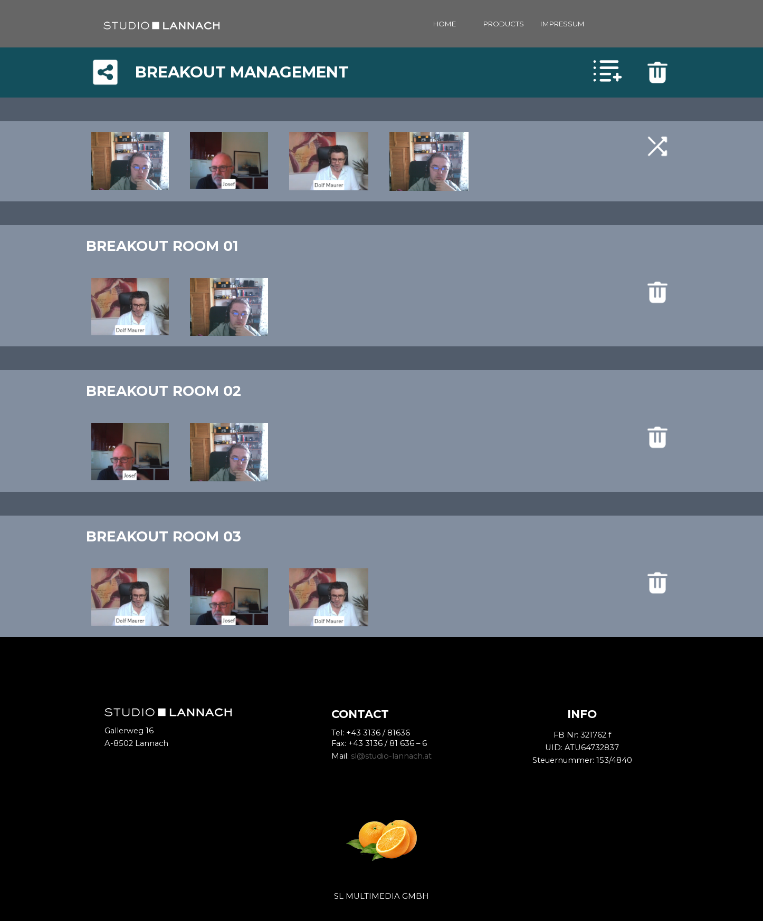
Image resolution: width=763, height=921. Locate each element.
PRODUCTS (503, 24)
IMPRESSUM (562, 24)
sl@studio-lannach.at (391, 756)
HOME (444, 24)
